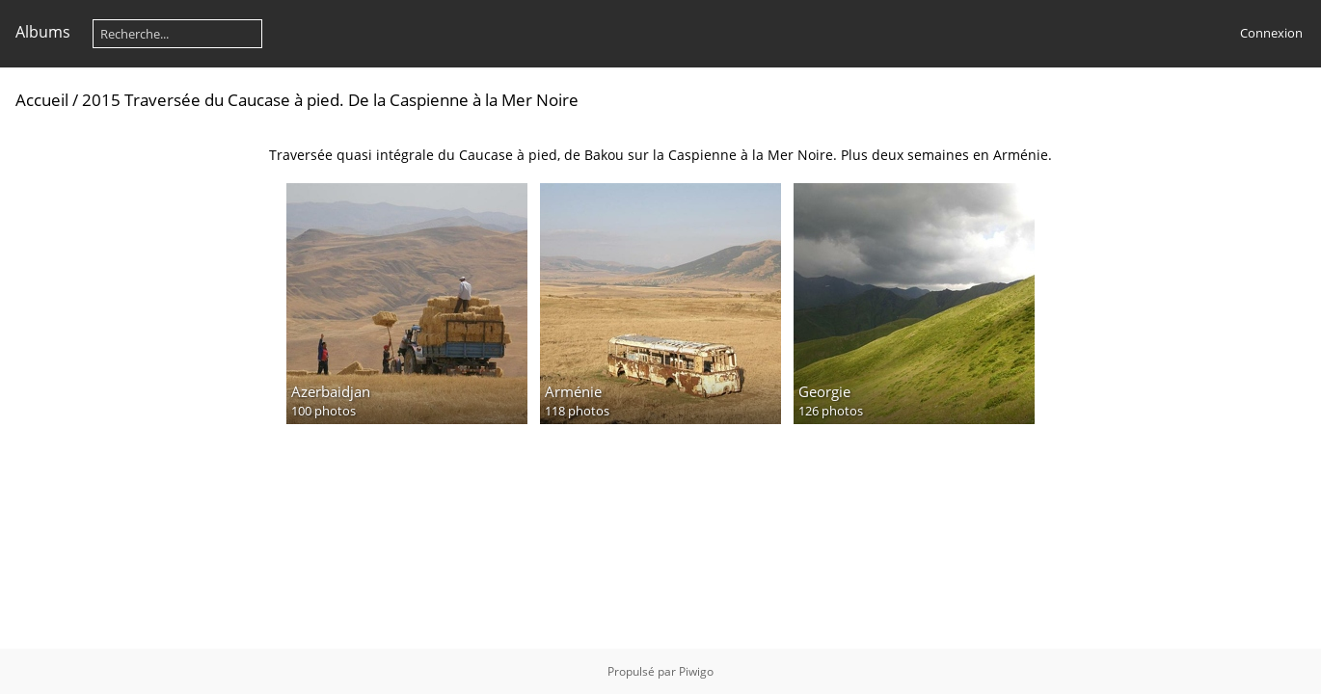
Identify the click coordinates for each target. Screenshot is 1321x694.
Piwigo (696, 671)
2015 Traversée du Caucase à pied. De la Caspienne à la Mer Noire (330, 100)
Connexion (1271, 32)
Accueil (41, 100)
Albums (42, 31)
